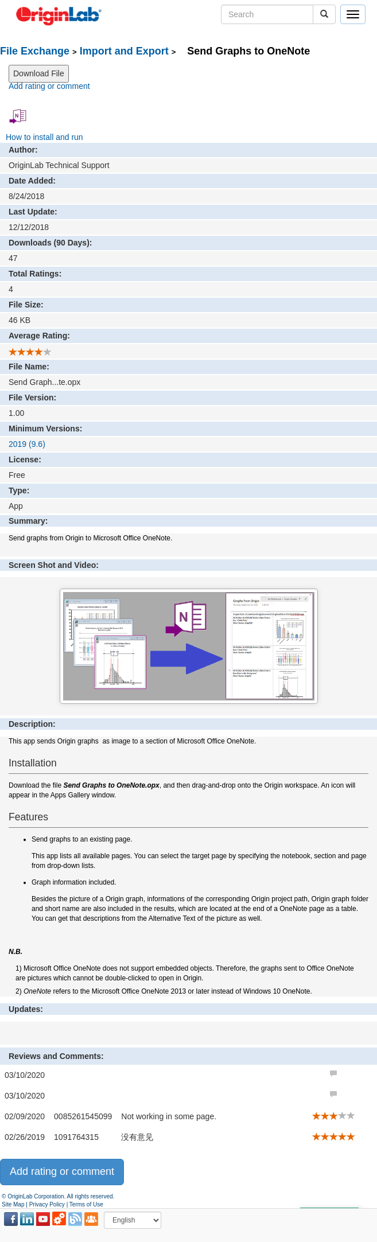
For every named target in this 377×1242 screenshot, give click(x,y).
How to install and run (44, 137)
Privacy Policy (47, 1204)
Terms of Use (86, 1204)
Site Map (13, 1204)
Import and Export (124, 51)
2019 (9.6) (27, 444)
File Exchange (34, 51)
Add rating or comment (49, 86)
